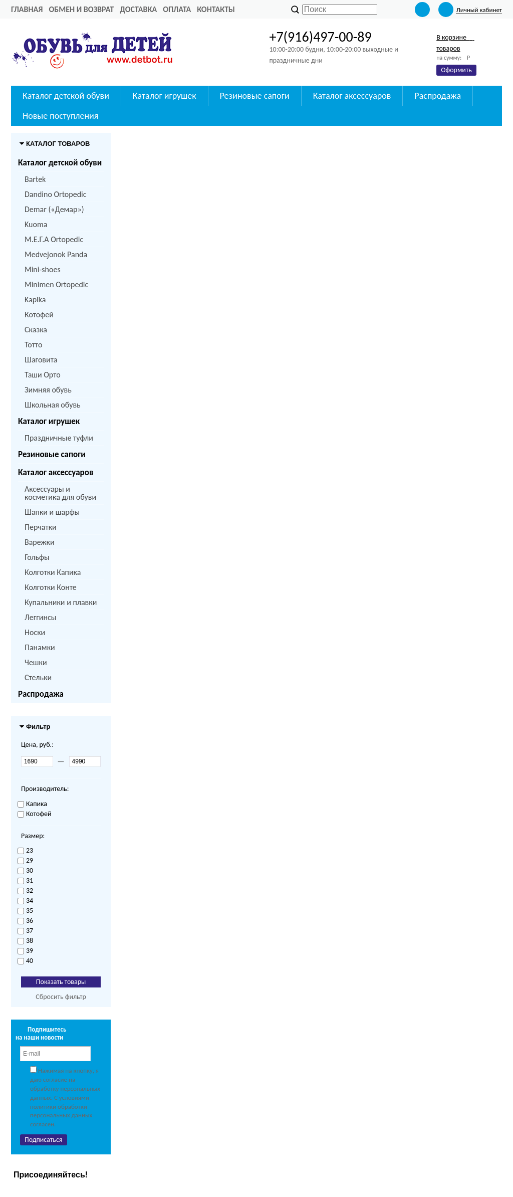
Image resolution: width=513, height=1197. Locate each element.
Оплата (177, 9)
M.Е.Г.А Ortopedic (54, 239)
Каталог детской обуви (60, 162)
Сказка (36, 329)
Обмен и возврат (81, 9)
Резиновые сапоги (52, 454)
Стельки (38, 677)
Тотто (33, 344)
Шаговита (41, 359)
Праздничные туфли (59, 438)
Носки (35, 632)
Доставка (138, 9)
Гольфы (37, 557)
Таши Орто (43, 374)
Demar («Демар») (54, 209)
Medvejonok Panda (56, 254)
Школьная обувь (53, 405)
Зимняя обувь (48, 389)
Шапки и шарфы (52, 512)
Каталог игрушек (49, 421)
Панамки (40, 647)
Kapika (35, 299)
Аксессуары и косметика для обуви (60, 493)
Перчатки (41, 527)
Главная (27, 9)
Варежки (40, 542)
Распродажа (41, 694)
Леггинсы (40, 617)
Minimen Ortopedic (56, 284)
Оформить (456, 70)
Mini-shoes (43, 269)
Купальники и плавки (61, 602)
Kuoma (36, 224)
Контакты (216, 9)
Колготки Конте (51, 587)
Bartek (35, 179)
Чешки (36, 662)
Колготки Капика (53, 572)
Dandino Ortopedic (55, 194)
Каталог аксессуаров (55, 472)
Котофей (39, 314)
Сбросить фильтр (61, 996)
